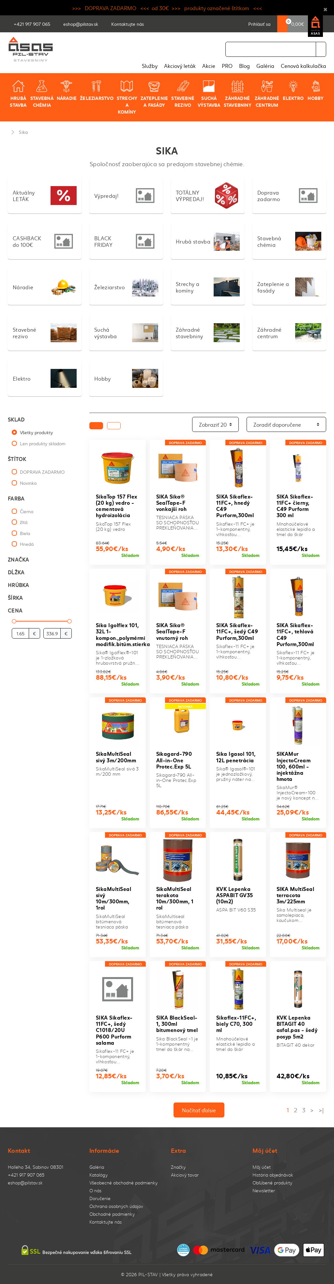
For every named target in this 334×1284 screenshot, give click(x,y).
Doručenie (100, 1198)
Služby (150, 65)
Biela (25, 533)
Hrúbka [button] (18, 584)
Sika (23, 132)
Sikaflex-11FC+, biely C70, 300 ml (236, 1023)
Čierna (26, 511)
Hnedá (27, 544)
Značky (178, 1167)
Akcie (208, 65)
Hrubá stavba (18, 94)
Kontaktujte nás (105, 1222)
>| (321, 1110)
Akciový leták (180, 65)
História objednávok (272, 1175)
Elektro (293, 90)
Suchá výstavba (209, 94)
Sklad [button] (16, 419)
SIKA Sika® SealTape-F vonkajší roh (171, 502)
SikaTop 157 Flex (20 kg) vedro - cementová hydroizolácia (116, 505)
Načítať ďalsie (199, 1110)
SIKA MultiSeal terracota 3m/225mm (295, 895)
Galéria (265, 65)
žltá (23, 522)
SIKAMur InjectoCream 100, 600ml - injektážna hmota (294, 766)
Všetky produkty (36, 432)
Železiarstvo (97, 90)
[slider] (14, 621)
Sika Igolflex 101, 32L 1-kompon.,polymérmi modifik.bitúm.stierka (123, 634)
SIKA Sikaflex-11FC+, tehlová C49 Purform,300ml (295, 634)
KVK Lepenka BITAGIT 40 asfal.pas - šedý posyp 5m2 (297, 1026)
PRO (227, 65)
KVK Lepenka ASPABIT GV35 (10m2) (234, 895)
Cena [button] (15, 610)
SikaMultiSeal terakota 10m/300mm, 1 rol (175, 898)
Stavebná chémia (41, 94)
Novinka (28, 483)
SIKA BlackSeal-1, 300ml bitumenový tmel (177, 1023)
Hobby (316, 90)
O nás (95, 1190)
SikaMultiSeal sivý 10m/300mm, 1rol (113, 898)
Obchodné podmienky (112, 1214)
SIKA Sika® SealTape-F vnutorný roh (172, 631)
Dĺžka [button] (16, 572)
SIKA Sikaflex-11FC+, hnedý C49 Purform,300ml (235, 505)
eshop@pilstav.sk (25, 1183)
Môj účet (261, 1167)
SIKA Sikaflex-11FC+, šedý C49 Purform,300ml (237, 631)
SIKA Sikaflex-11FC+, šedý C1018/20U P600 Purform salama (114, 1029)
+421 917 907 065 (26, 1175)
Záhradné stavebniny (237, 94)
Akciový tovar (185, 1175)
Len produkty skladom (43, 443)
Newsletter (263, 1190)
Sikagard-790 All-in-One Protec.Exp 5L (174, 759)
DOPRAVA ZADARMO (42, 471)
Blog (244, 65)
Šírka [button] (15, 597)
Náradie (67, 90)
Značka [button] (18, 559)
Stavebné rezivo (182, 94)
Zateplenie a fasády (154, 94)
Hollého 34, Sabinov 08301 (35, 1167)
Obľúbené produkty (272, 1183)
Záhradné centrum (267, 94)
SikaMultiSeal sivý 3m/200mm (116, 756)
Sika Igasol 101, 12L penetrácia (236, 756)
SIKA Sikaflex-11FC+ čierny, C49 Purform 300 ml (295, 505)
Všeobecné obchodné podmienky (123, 1183)
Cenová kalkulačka (303, 65)
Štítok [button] (17, 458)
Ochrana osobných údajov (116, 1206)
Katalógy (98, 1175)
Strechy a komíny (127, 97)
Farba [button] (16, 498)
